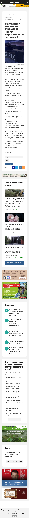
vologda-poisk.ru (14, 2)
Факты (7, 448)
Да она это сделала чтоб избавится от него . (16, 342)
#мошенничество (18, 157)
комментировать (9, 164)
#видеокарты (8, 157)
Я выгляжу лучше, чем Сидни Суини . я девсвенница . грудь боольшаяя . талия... (16, 350)
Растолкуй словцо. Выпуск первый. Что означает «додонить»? (12, 454)
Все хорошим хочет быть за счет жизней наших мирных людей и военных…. (16, 312)
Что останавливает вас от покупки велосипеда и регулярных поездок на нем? (14, 365)
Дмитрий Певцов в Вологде (16, 482)
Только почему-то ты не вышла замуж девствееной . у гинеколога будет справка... (16, 323)
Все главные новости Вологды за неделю (14, 263)
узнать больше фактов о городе (14, 461)
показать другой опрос (14, 419)
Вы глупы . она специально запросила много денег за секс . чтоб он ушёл (16, 334)
